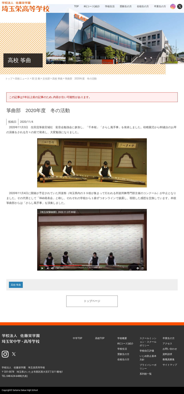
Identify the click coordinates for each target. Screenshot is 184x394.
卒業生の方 (169, 338)
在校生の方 (123, 359)
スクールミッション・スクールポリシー (148, 342)
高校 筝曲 (16, 284)
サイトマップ (170, 364)
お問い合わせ (170, 348)
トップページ (92, 301)
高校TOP (100, 338)
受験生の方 (123, 354)
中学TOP (77, 338)
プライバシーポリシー (148, 367)
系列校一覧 (146, 373)
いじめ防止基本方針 (148, 358)
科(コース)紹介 (125, 343)
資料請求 (167, 354)
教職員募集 (169, 359)
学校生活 (122, 348)
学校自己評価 (147, 350)
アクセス (167, 343)
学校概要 (122, 338)
